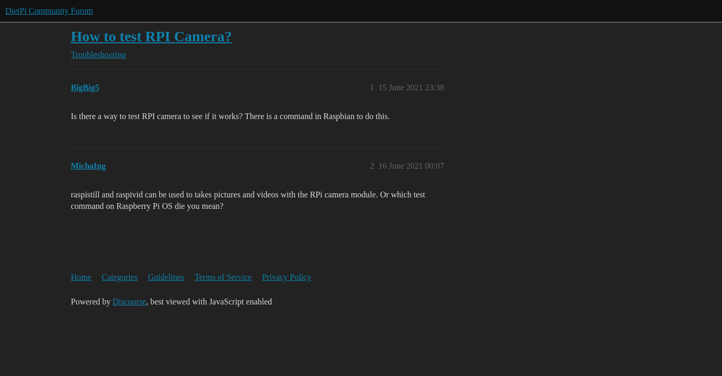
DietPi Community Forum (49, 10)
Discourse (129, 301)
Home (81, 277)
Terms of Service (222, 277)
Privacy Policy (286, 277)
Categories (119, 277)
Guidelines (166, 277)
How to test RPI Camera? (151, 36)
